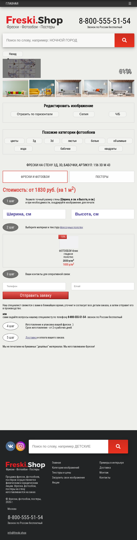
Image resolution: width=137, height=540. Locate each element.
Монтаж (104, 472)
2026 (8, 502)
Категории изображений (65, 467)
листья (72, 214)
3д (34, 214)
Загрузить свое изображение (68, 477)
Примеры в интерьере (112, 462)
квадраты (110, 222)
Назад (13, 54)
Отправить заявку (35, 369)
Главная (12, 3)
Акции (55, 482)
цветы (14, 214)
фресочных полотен (71, 301)
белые (95, 214)
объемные (119, 214)
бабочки (65, 222)
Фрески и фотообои (35, 250)
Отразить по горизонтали (35, 187)
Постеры (102, 250)
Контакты (105, 477)
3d (51, 214)
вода (23, 222)
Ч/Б (117, 187)
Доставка (31, 411)
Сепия (83, 187)
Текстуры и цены (61, 472)
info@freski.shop (17, 532)
